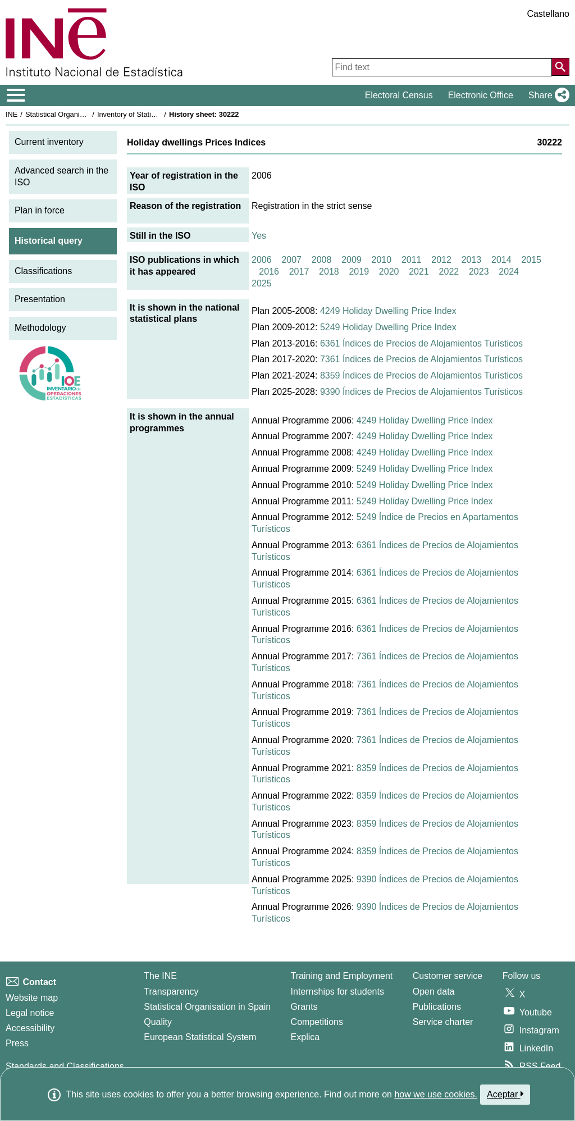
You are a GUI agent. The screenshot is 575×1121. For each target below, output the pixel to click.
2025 (262, 283)
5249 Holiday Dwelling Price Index (388, 327)
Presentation (40, 299)
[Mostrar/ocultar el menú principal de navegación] (16, 95)
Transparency (171, 991)
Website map (32, 997)
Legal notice (30, 1013)
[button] (546, 95)
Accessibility (30, 1028)
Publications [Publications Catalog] (437, 1006)
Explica (305, 1037)
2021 (419, 271)
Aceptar (505, 1094)
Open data (434, 991)
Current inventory (49, 142)
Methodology (40, 327)
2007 (291, 260)
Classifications (43, 271)
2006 (262, 260)
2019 (359, 271)
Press (17, 1043)
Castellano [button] (548, 14)
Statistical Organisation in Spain (76, 114)
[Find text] (442, 67)
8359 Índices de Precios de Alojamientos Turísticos (421, 375)
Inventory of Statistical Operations (150, 114)
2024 (509, 271)
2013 (472, 260)
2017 (299, 271)
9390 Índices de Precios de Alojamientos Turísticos (421, 392)
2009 (351, 260)
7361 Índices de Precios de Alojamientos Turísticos (421, 359)
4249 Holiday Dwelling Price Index (388, 311)
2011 (411, 260)
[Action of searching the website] (560, 67)
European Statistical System (200, 1037)
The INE (160, 976)
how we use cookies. (435, 1094)
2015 (531, 260)
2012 (441, 260)
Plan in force (40, 210)
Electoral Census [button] (399, 95)
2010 (382, 260)
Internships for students (337, 991)
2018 (329, 271)
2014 (501, 260)
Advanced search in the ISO (61, 176)
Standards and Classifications (65, 1066)
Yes (259, 235)
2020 (389, 271)
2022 (449, 271)
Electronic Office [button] (480, 95)
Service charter (443, 1022)
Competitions (317, 1022)
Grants (304, 1006)
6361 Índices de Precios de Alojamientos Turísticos (421, 343)
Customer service (447, 976)
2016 (269, 271)
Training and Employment (342, 976)
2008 (322, 260)
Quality (158, 1022)
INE (11, 114)
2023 (479, 271)
